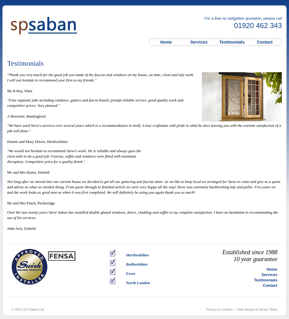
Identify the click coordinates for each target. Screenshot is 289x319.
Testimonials (232, 42)
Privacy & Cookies (219, 309)
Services (199, 42)
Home (166, 42)
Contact (265, 42)
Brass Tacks (268, 309)
